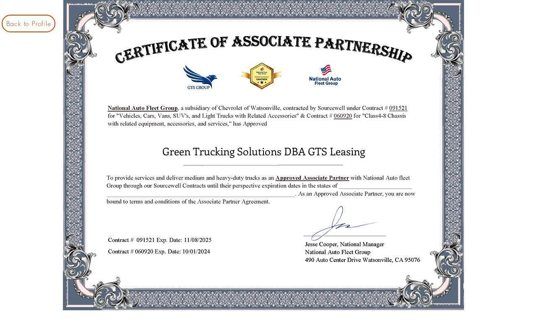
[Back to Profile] (28, 23)
